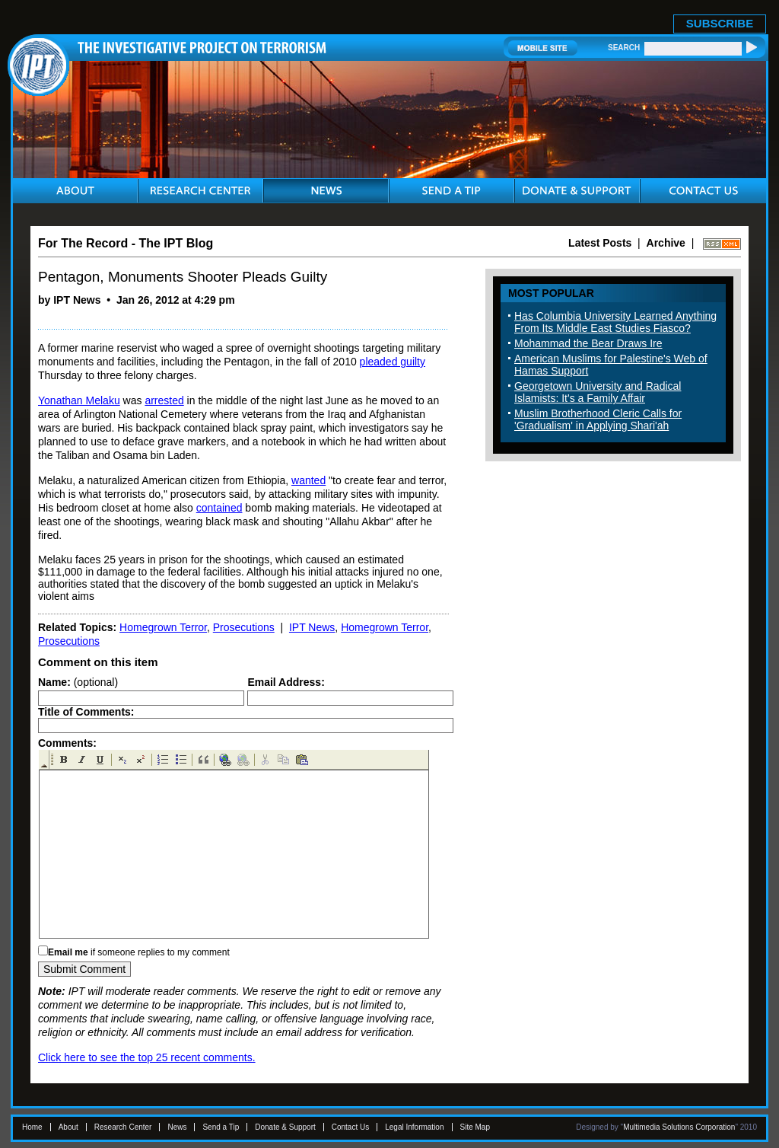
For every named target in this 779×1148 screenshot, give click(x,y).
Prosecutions (244, 627)
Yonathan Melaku (79, 400)
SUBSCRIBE (719, 23)
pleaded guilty (392, 362)
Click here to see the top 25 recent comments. (147, 1057)
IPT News (312, 627)
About (68, 1127)
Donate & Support (285, 1127)
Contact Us (350, 1127)
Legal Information (414, 1127)
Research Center (123, 1127)
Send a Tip (220, 1127)
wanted (308, 480)
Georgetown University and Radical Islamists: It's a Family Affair (597, 392)
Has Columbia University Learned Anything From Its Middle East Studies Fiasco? (615, 322)
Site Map (475, 1127)
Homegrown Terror (163, 627)
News (176, 1127)
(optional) (78, 682)
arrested (164, 400)
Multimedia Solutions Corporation (679, 1127)
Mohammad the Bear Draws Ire (588, 343)
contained (219, 508)
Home (32, 1127)
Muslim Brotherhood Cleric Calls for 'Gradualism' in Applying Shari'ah (598, 419)
